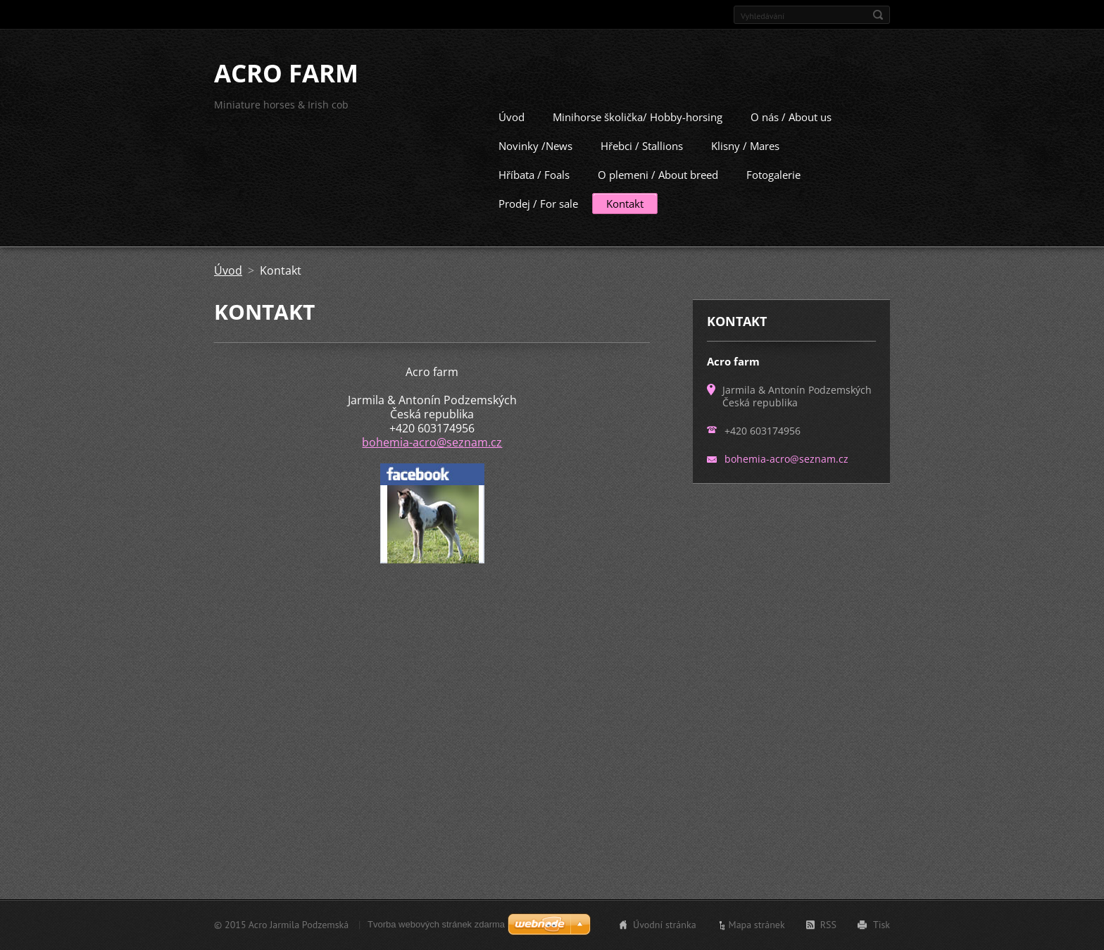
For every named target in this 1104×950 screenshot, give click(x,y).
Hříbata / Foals (534, 173)
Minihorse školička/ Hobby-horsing (637, 115)
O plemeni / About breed (658, 173)
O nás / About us (791, 115)
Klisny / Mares (745, 144)
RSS (828, 924)
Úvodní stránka (664, 924)
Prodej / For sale (538, 202)
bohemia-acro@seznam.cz (432, 441)
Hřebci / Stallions (642, 144)
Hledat (878, 15)
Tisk (881, 924)
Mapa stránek (757, 924)
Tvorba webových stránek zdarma (436, 924)
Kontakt (625, 202)
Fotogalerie (773, 173)
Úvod (511, 115)
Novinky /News (535, 144)
